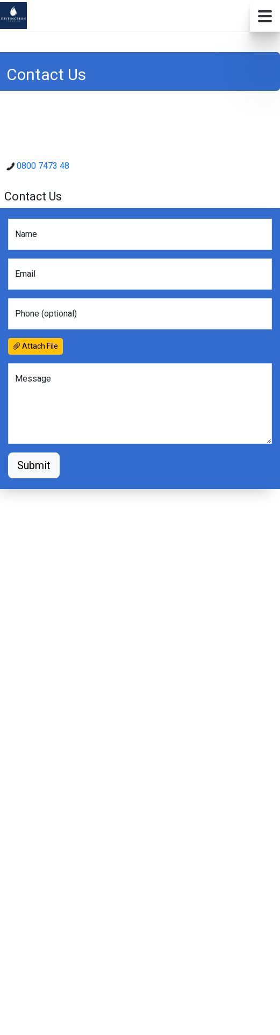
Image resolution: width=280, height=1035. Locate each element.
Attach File (35, 346)
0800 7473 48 (37, 166)
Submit (34, 465)
